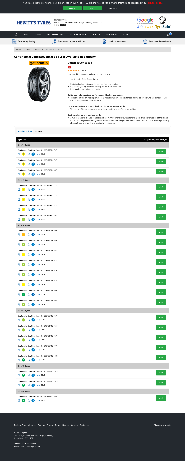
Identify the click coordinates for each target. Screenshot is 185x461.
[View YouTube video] (70, 67)
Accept (72, 8)
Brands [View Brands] (27, 49)
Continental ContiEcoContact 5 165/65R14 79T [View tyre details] (37, 150)
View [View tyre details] (161, 151)
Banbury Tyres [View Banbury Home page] (20, 425)
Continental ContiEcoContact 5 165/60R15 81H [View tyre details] (37, 205)
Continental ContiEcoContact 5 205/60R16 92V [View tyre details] (37, 290)
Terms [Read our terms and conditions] (57, 425)
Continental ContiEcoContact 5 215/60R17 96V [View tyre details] (37, 336)
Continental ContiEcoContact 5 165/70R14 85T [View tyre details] (37, 170)
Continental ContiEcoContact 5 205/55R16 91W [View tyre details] (37, 280)
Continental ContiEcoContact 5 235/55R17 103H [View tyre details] (38, 356)
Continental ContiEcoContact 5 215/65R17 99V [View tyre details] (37, 346)
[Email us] (30, 446)
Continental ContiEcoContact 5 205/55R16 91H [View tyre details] (37, 260)
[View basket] (168, 34)
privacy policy (155, 2)
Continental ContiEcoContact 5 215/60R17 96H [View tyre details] (37, 326)
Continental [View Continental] (38, 49)
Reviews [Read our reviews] (41, 425)
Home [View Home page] (18, 49)
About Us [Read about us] (32, 425)
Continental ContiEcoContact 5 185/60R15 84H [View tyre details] (37, 215)
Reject (92, 8)
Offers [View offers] (126, 34)
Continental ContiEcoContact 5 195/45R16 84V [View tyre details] (37, 230)
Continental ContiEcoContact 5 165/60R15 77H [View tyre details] (37, 185)
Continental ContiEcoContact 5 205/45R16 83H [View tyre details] (37, 250)
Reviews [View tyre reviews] (38, 131)
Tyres (25, 34)
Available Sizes (25, 131)
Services (37, 34)
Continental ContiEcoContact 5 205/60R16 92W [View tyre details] (37, 300)
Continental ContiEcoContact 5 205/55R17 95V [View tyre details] (37, 316)
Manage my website (162, 425)
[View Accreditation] (163, 22)
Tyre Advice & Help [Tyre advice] (77, 34)
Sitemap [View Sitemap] (65, 425)
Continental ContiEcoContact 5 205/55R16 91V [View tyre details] (37, 270)
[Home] (16, 34)
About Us (95, 34)
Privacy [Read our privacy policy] (50, 425)
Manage (113, 8)
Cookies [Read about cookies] (74, 425)
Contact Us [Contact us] (111, 34)
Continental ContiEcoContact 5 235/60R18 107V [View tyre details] (38, 371)
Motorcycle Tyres (55, 34)
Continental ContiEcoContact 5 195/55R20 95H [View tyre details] (37, 396)
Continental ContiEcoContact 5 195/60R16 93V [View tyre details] (37, 240)
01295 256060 (60, 25)
